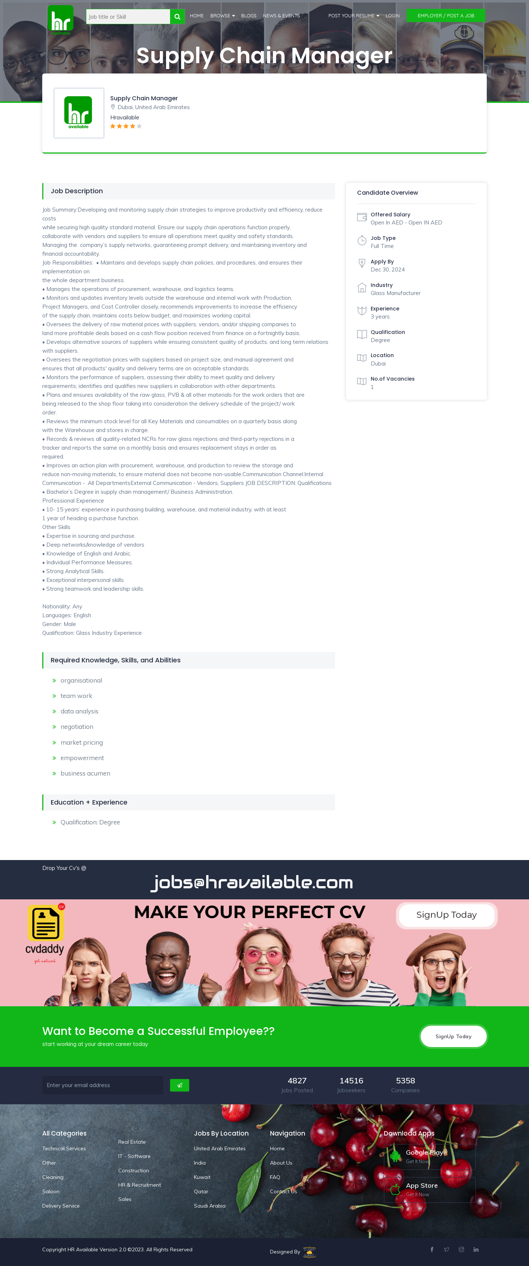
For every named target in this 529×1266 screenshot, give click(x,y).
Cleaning (53, 1176)
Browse (220, 15)
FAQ (275, 1176)
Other (49, 1162)
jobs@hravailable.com (261, 882)
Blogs (249, 15)
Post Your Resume (351, 15)
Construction (133, 1170)
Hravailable (124, 117)
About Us (281, 1162)
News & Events (281, 15)
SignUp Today (454, 1036)
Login (393, 15)
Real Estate (132, 1141)
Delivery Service (61, 1205)
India (200, 1162)
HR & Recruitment (139, 1184)
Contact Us (283, 1191)
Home (197, 15)
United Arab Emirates (220, 1148)
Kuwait (202, 1176)
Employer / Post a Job (446, 15)
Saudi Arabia (210, 1205)
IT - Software (134, 1155)
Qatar (201, 1191)
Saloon (51, 1191)
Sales (125, 1198)
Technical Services (64, 1148)
